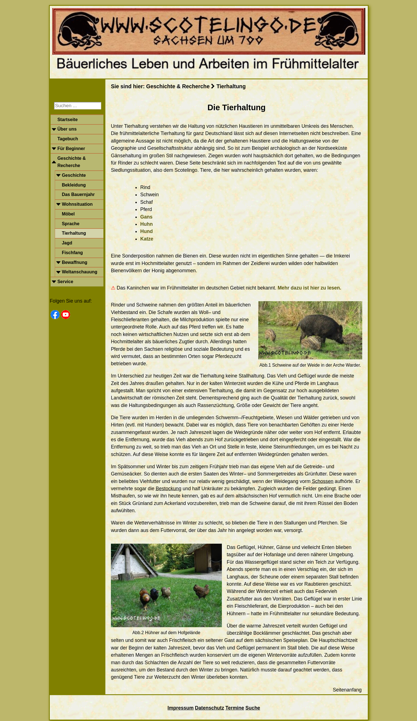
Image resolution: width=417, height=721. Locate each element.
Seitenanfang (347, 690)
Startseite (67, 119)
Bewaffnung (74, 262)
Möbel (68, 214)
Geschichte (74, 175)
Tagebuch (67, 138)
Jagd (67, 243)
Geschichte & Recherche (71, 162)
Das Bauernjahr (78, 194)
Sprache (70, 223)
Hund (146, 231)
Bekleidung (74, 185)
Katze (146, 239)
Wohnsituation (77, 204)
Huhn (146, 224)
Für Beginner (71, 148)
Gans (146, 217)
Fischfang (72, 252)
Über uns (66, 129)
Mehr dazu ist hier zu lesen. (309, 288)
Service (65, 281)
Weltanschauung (79, 271)
